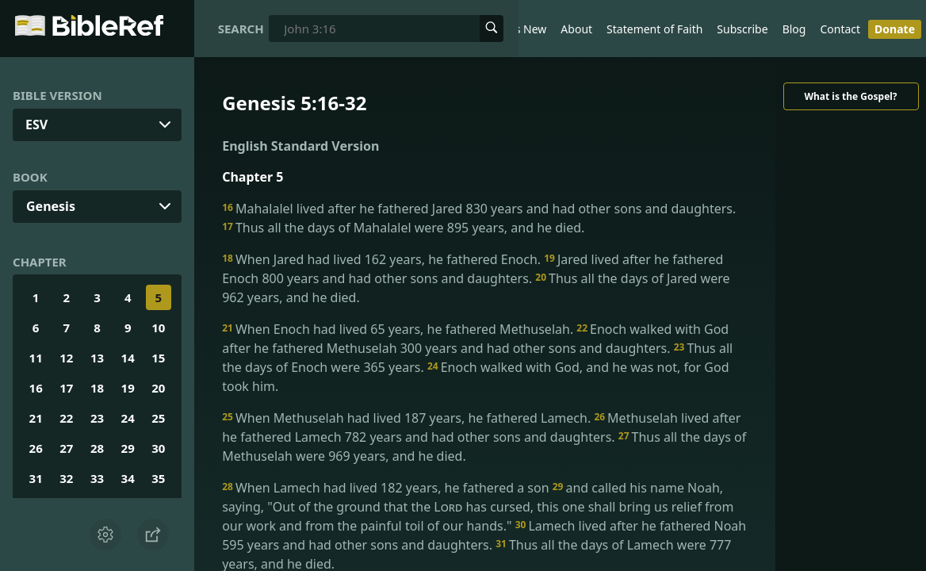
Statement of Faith (654, 28)
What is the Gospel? (850, 96)
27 (66, 448)
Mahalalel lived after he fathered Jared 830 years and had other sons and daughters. (479, 208)
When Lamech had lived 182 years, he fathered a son (387, 487)
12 (66, 358)
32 (66, 478)
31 (36, 478)
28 (97, 448)
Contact (840, 28)
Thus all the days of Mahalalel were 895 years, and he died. (403, 227)
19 (128, 388)
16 (36, 388)
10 (158, 327)
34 (128, 478)
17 (66, 388)
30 (158, 448)
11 (36, 358)
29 (128, 448)
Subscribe (742, 28)
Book (30, 177)
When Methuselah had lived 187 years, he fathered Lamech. (408, 418)
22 (66, 418)
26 (36, 448)
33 (97, 478)
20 (158, 388)
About (576, 28)
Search (241, 28)
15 (158, 358)
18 (97, 388)
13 (97, 358)
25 (158, 418)
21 (36, 418)
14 (128, 358)
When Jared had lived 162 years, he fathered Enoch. (383, 259)
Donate (894, 28)
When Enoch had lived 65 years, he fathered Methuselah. (399, 329)
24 (128, 418)
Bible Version (57, 95)
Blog (794, 28)
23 (97, 418)
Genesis (50, 206)
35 (158, 478)
